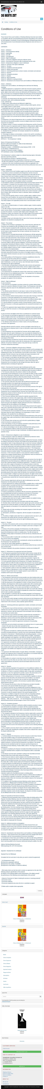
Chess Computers (7, 957)
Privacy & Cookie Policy (8, 1073)
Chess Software (6, 963)
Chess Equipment (7, 960)
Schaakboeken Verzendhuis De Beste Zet (12, 2)
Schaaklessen (6, 1083)
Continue (40, 890)
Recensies (22, 1041)
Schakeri (38, 1086)
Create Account (6, 1048)
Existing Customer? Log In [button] (22, 1051)
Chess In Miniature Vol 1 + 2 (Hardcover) (22, 918)
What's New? (5, 902)
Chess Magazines (7, 966)
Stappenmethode (7, 972)
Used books (5, 984)
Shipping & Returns (7, 1072)
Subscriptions (6, 975)
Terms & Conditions (7, 1075)
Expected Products (7, 969)
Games (4, 981)
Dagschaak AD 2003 (22, 1030)
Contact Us (5, 1076)
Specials (4, 926)
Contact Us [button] (22, 1066)
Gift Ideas (5, 978)
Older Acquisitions (7, 987)
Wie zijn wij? (5, 1081)
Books (4, 954)
